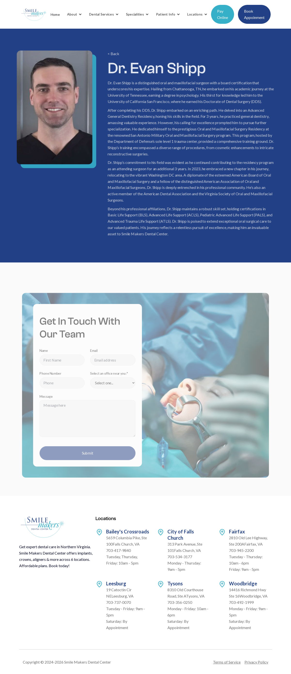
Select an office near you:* (110, 377)
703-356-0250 (179, 602)
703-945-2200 (241, 550)
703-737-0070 (118, 602)
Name (46, 355)
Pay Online (222, 14)
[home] (33, 14)
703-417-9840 (118, 550)
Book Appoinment (254, 14)
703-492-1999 (241, 602)
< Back (113, 56)
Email (95, 355)
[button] (74, 14)
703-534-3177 (179, 556)
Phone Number (52, 377)
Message (48, 399)
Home (55, 14)
